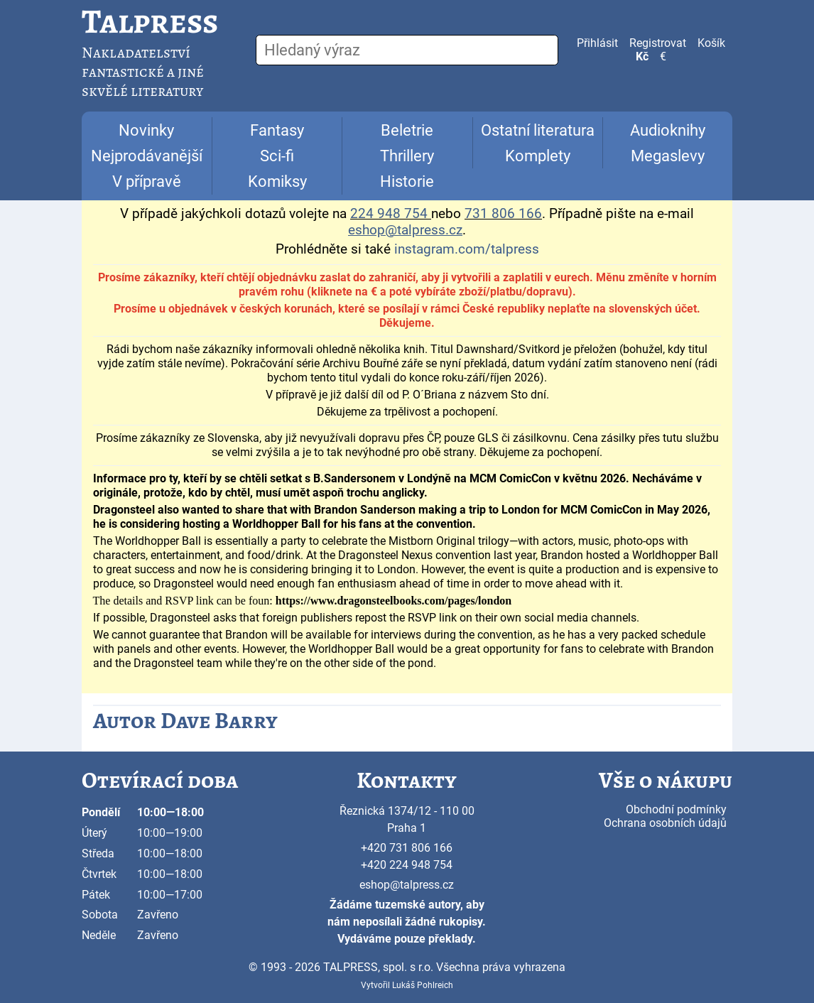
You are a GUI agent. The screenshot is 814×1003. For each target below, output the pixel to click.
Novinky (146, 130)
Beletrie (407, 130)
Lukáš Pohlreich (422, 985)
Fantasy (277, 130)
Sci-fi (277, 156)
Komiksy (277, 181)
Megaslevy (668, 156)
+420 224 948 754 (406, 865)
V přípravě (146, 181)
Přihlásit (597, 43)
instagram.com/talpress (466, 249)
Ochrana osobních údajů (665, 823)
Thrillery (407, 156)
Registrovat (657, 43)
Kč (642, 56)
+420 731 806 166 (406, 848)
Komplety (537, 156)
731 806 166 (503, 214)
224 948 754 (389, 214)
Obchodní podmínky (676, 809)
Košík (711, 43)
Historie (407, 181)
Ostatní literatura (538, 130)
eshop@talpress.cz (406, 884)
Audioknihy (667, 130)
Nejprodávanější (146, 156)
